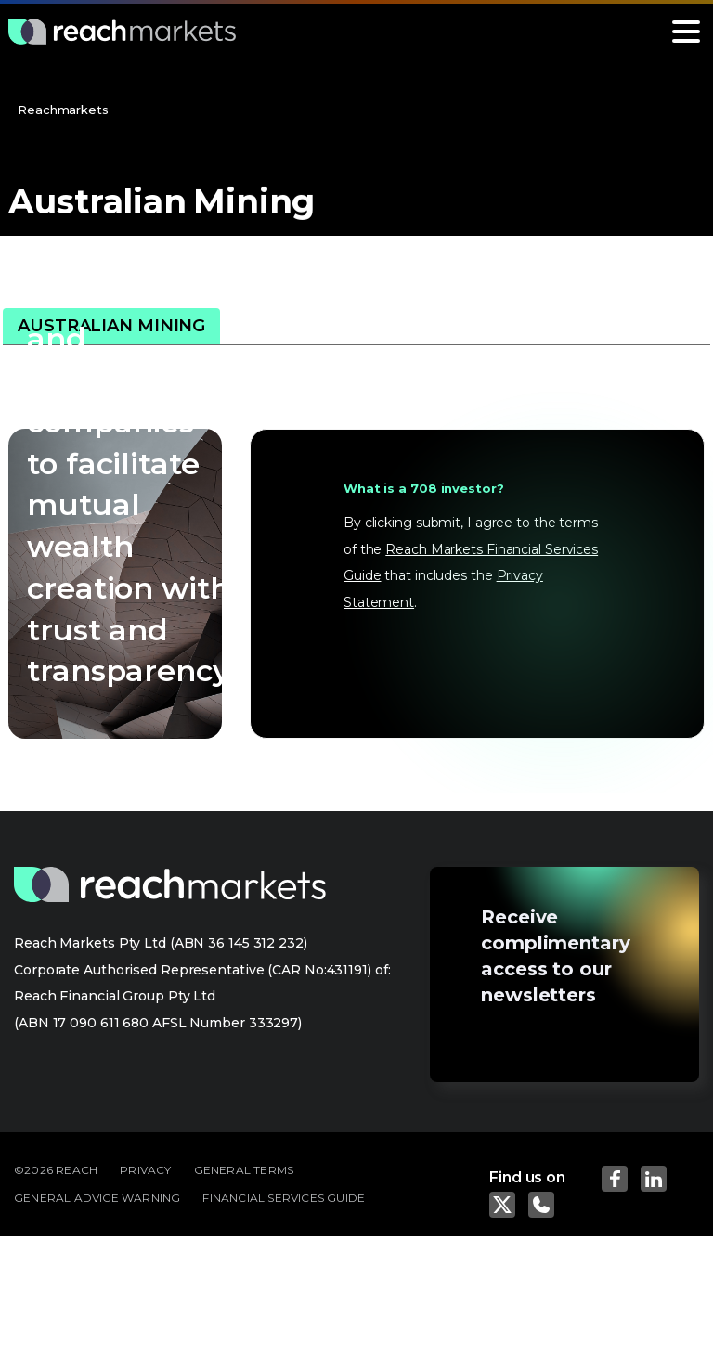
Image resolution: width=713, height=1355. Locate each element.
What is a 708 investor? (424, 488)
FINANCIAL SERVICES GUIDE (283, 1198)
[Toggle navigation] (686, 31)
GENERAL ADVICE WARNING (97, 1198)
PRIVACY (145, 1170)
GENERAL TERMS (244, 1170)
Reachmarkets (63, 109)
